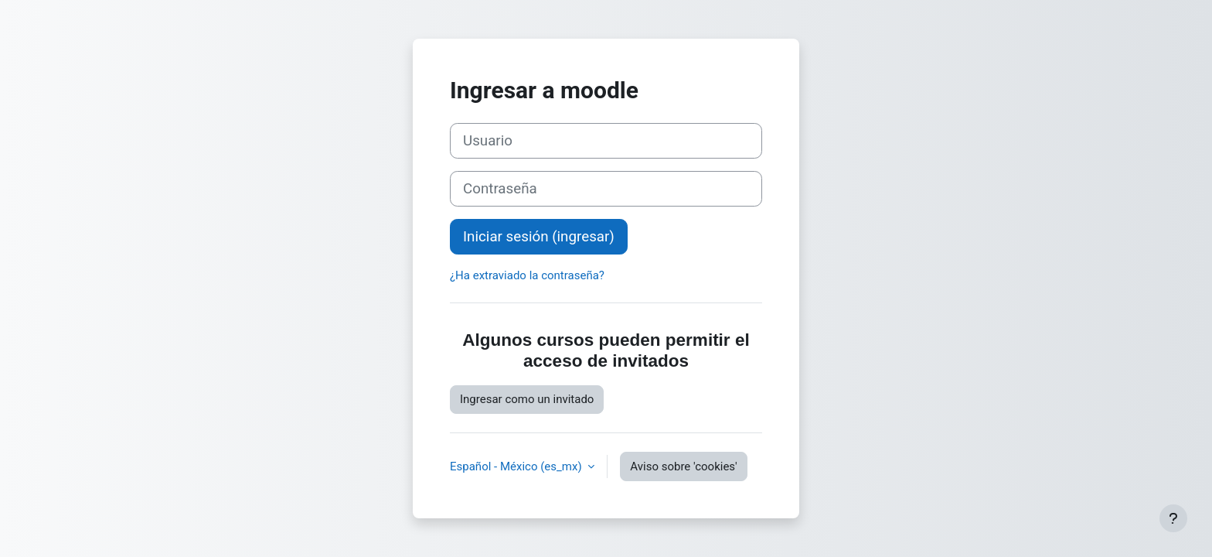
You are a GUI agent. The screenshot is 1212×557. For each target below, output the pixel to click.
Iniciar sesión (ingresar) (539, 236)
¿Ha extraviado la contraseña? (527, 275)
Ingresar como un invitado (527, 399)
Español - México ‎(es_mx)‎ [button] (517, 466)
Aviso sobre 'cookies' (683, 466)
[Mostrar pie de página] (1173, 518)
